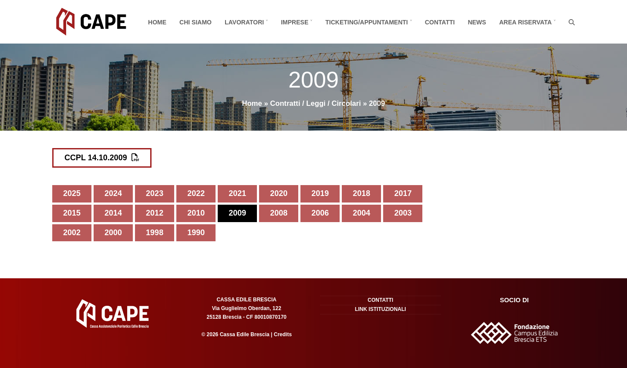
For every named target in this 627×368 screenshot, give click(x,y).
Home (252, 103)
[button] (571, 22)
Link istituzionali (380, 309)
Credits (282, 334)
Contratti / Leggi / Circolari (315, 103)
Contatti (380, 300)
